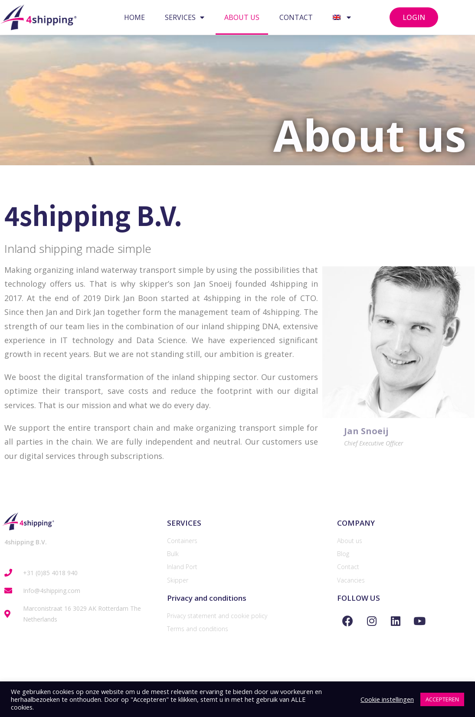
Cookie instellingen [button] (387, 699)
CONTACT (296, 17)
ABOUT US (241, 17)
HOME (134, 17)
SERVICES (184, 17)
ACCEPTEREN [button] (442, 699)
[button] (414, 17)
